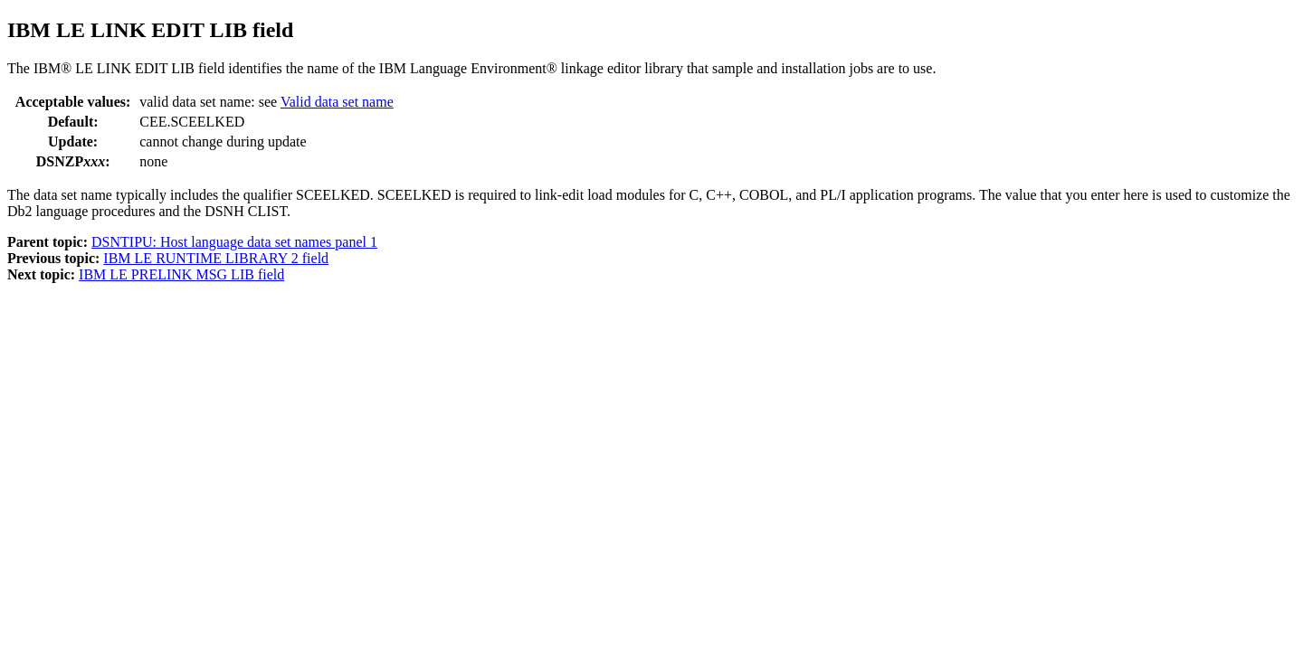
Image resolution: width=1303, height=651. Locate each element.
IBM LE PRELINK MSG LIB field (181, 274)
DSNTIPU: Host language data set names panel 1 (234, 242)
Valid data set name (337, 101)
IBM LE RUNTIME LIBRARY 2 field (215, 258)
